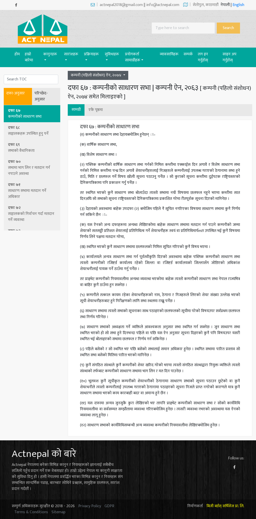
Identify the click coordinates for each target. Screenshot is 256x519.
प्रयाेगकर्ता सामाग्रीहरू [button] (132, 57)
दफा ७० (32, 167)
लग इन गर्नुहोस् (203, 57)
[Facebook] (16, 5)
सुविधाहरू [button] (112, 54)
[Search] (183, 28)
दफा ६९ (32, 147)
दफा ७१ (32, 190)
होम (18, 54)
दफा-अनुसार (15, 93)
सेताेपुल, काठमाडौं (200, 5)
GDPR (109, 506)
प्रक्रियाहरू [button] (91, 54)
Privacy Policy (89, 506)
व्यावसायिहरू (169, 54)
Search (228, 28)
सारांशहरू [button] (71, 54)
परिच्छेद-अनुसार (41, 96)
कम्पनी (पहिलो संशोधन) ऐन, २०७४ (96, 75)
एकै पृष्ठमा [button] (95, 109)
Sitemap (59, 512)
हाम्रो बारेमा (29, 57)
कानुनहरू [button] (50, 54)
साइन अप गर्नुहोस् (229, 57)
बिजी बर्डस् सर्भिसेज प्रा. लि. (225, 506)
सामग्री (76, 109)
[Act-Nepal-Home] (44, 28)
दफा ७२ (32, 213)
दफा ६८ (32, 130)
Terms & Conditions (31, 512)
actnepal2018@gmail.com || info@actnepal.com (135, 5)
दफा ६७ (32, 113)
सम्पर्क (188, 54)
